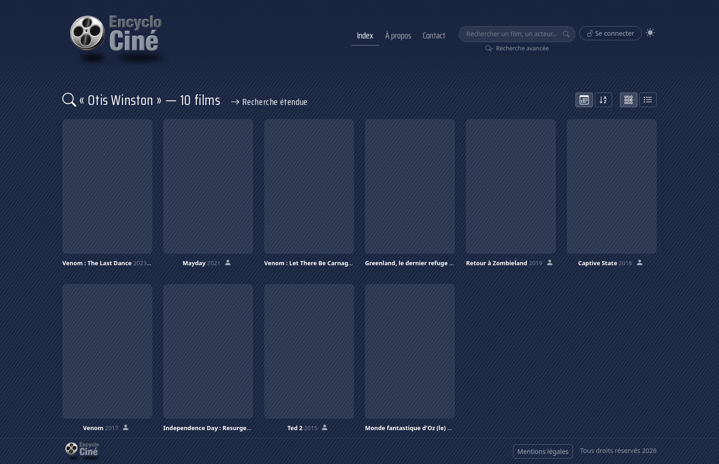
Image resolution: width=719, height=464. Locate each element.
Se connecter (610, 33)
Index (365, 35)
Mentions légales (543, 451)
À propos (398, 35)
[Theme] (650, 32)
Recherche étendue (269, 101)
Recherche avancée (517, 48)
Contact (434, 35)
